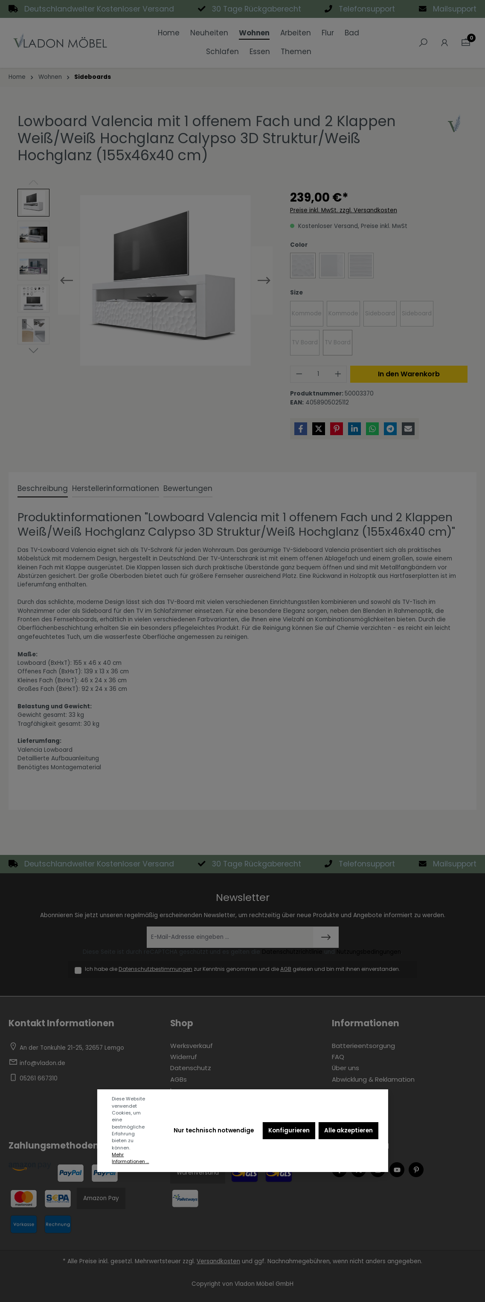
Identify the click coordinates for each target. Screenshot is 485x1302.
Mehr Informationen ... (130, 1158)
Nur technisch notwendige (214, 1130)
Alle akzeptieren (348, 1130)
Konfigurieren (289, 1130)
